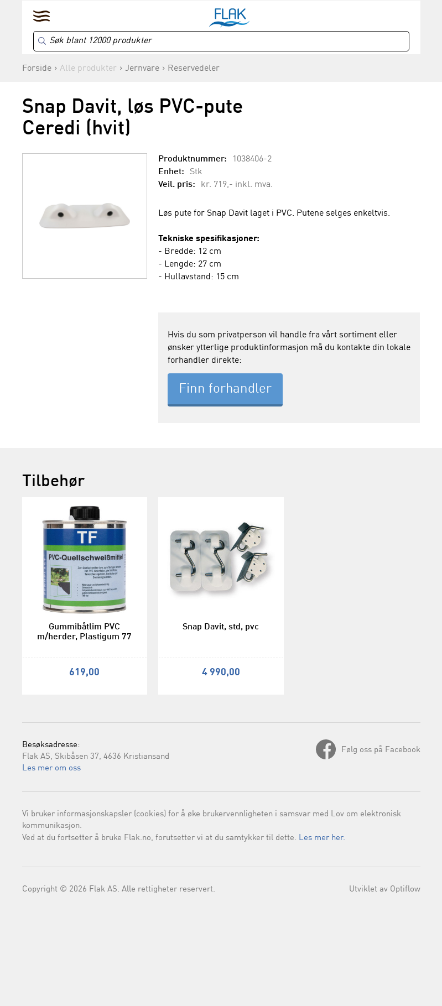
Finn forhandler (225, 389)
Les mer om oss (51, 768)
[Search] (221, 41)
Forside (36, 68)
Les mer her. (322, 838)
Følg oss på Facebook (380, 750)
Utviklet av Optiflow (384, 889)
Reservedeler (194, 68)
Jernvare (142, 68)
